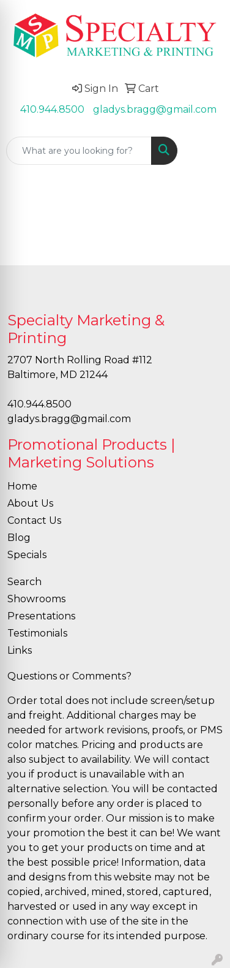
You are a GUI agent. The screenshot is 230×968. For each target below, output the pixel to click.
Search (24, 582)
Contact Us (34, 520)
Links (19, 650)
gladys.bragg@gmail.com (155, 109)
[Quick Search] (79, 151)
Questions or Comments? (69, 676)
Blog (19, 537)
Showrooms (36, 599)
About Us (30, 503)
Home (22, 486)
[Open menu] (205, 150)
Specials (26, 555)
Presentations (41, 616)
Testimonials (37, 633)
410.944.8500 (52, 109)
